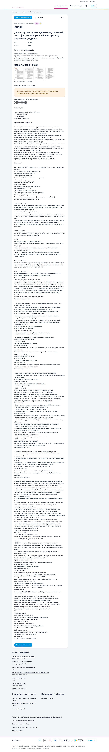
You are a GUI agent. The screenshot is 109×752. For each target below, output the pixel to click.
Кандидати (48, 698)
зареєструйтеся (33, 60)
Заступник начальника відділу (22, 662)
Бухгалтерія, (19, 709)
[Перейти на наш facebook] (40, 740)
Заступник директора (19, 683)
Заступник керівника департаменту (23, 667)
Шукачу (93, 2)
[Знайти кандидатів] (61, 6)
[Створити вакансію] (76, 6)
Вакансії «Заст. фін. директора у (25, 727)
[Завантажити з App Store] (68, 740)
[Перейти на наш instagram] (50, 740)
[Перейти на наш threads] (45, 740)
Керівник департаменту (19, 678)
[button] (86, 6)
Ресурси (59, 746)
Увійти (93, 6)
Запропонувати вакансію (24, 17)
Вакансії (18, 731)
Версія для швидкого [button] (25, 85)
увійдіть (61, 58)
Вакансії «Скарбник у (22, 724)
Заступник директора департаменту (23, 656)
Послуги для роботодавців (20, 746)
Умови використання (78, 746)
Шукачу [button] (92, 740)
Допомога (66, 746)
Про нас (33, 746)
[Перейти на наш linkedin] (54, 740)
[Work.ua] (17, 6)
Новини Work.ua (50, 746)
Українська (16, 740)
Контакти (40, 746)
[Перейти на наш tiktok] (59, 740)
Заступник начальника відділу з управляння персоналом (30, 673)
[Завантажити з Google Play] (79, 740)
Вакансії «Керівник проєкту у (24, 721)
